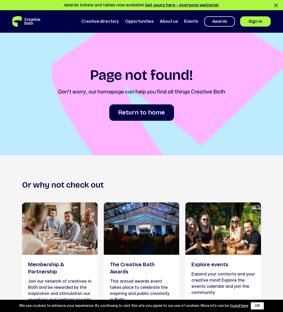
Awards (219, 21)
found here (239, 305)
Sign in (255, 21)
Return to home (141, 112)
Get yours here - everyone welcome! (182, 5)
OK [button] (257, 305)
